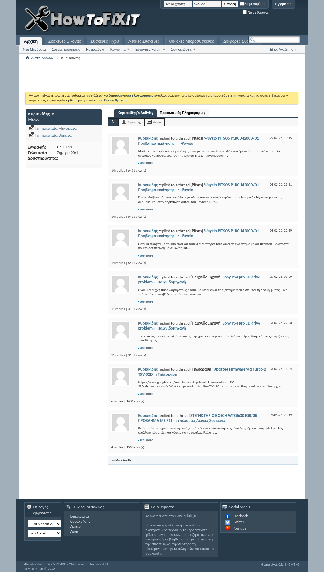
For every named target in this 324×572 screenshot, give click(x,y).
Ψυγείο (186, 143)
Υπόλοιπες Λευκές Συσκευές (201, 420)
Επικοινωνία (79, 516)
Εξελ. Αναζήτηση (283, 49)
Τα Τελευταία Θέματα (50, 135)
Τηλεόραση (167, 374)
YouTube (239, 528)
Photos (157, 122)
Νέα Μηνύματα (34, 49)
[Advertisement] (221, 18)
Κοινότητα (118, 49)
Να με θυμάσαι (252, 4)
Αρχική (31, 41)
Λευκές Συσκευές (143, 41)
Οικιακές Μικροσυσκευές (191, 41)
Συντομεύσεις (181, 49)
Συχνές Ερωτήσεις (66, 49)
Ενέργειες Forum (148, 49)
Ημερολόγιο (95, 49)
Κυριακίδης (134, 122)
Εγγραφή (283, 4)
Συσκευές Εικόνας (64, 41)
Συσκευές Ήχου (104, 41)
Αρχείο (75, 526)
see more (146, 163)
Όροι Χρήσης (80, 521)
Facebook (240, 516)
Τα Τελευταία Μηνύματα (53, 128)
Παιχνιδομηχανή (172, 282)
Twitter (238, 522)
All (113, 122)
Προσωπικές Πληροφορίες (182, 112)
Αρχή (74, 531)
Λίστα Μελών (42, 57)
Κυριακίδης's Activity (135, 112)
